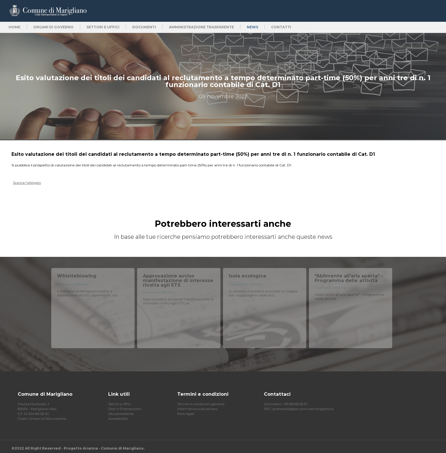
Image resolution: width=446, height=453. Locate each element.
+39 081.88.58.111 (295, 404)
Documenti (144, 27)
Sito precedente (121, 413)
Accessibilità (118, 418)
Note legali (185, 413)
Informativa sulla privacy (197, 409)
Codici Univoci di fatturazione (42, 418)
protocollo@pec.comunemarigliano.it (303, 409)
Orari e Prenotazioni (124, 409)
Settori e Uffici (119, 404)
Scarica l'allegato (27, 182)
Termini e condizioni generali (200, 404)
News (252, 27)
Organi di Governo (53, 27)
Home (14, 27)
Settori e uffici (102, 27)
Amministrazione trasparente (201, 27)
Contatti (281, 27)
